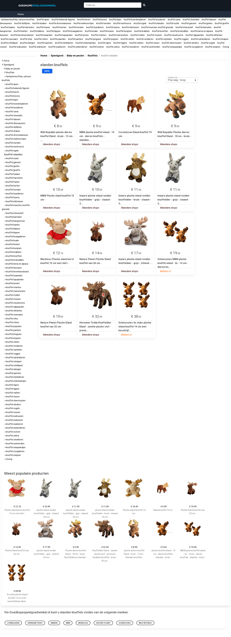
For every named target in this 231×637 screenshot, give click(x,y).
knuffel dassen (209, 19)
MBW (68, 623)
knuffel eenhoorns (122, 23)
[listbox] (182, 80)
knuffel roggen (181, 39)
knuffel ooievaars (9, 39)
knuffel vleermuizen (171, 43)
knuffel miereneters (118, 35)
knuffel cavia (174, 19)
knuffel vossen (12, 412)
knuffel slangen (27, 43)
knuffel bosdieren (156, 19)
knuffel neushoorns (173, 35)
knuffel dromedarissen (60, 23)
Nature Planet (103, 623)
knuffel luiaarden (44, 35)
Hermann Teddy (35, 623)
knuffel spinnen (45, 43)
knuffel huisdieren (95, 27)
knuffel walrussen (18, 47)
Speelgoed (9, 64)
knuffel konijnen (124, 31)
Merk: (47, 71)
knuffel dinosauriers (15, 123)
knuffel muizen (154, 35)
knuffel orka (26, 39)
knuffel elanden (156, 23)
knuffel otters (41, 39)
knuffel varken (136, 43)
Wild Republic (145, 623)
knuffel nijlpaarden (195, 35)
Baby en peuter (13, 68)
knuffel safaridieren (200, 39)
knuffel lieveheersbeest (22, 35)
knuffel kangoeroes (15, 221)
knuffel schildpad (9, 43)
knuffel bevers (100, 19)
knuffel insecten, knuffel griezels (157, 27)
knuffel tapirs (104, 43)
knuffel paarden (58, 39)
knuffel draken (40, 23)
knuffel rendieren (145, 39)
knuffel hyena (112, 27)
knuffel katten (21, 31)
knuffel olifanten (214, 35)
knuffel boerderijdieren (135, 19)
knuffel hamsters (25, 27)
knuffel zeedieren (130, 47)
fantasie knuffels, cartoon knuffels (17, 19)
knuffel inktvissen (130, 27)
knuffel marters (98, 35)
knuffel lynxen (82, 35)
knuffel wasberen (57, 47)
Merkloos (83, 623)
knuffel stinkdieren (64, 43)
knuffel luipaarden (63, 35)
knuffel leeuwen (13, 268)
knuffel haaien (8, 27)
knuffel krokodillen (179, 31)
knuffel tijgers (120, 43)
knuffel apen (43, 19)
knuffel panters (75, 39)
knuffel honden (76, 27)
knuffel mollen (138, 35)
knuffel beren (83, 19)
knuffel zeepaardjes (172, 47)
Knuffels (10, 72)
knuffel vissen (152, 43)
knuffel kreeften (160, 31)
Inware (54, 623)
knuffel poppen (111, 39)
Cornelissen (13, 623)
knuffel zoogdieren (194, 47)
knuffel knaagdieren (72, 31)
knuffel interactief (184, 27)
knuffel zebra (113, 47)
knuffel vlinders (191, 43)
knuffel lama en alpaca (202, 31)
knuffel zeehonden (151, 47)
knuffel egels (140, 23)
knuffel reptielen (164, 39)
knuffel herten (59, 27)
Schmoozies (125, 623)
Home (20, 14)
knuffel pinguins (93, 39)
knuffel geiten (205, 23)
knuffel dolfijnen (22, 23)
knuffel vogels (208, 43)
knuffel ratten (127, 39)
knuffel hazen (43, 27)
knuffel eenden (103, 23)
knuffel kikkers (37, 31)
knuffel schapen (220, 39)
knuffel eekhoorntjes (84, 23)
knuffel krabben (142, 31)
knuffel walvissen (37, 47)
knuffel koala (91, 31)
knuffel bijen (115, 19)
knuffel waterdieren (77, 47)
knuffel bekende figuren (63, 19)
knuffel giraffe (222, 23)
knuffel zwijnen (212, 47)
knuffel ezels (173, 23)
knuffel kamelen (203, 27)
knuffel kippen (53, 31)
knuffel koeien (107, 31)
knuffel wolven (97, 47)
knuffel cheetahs (191, 19)
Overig (226, 47)
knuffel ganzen (189, 23)
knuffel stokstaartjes (86, 43)
